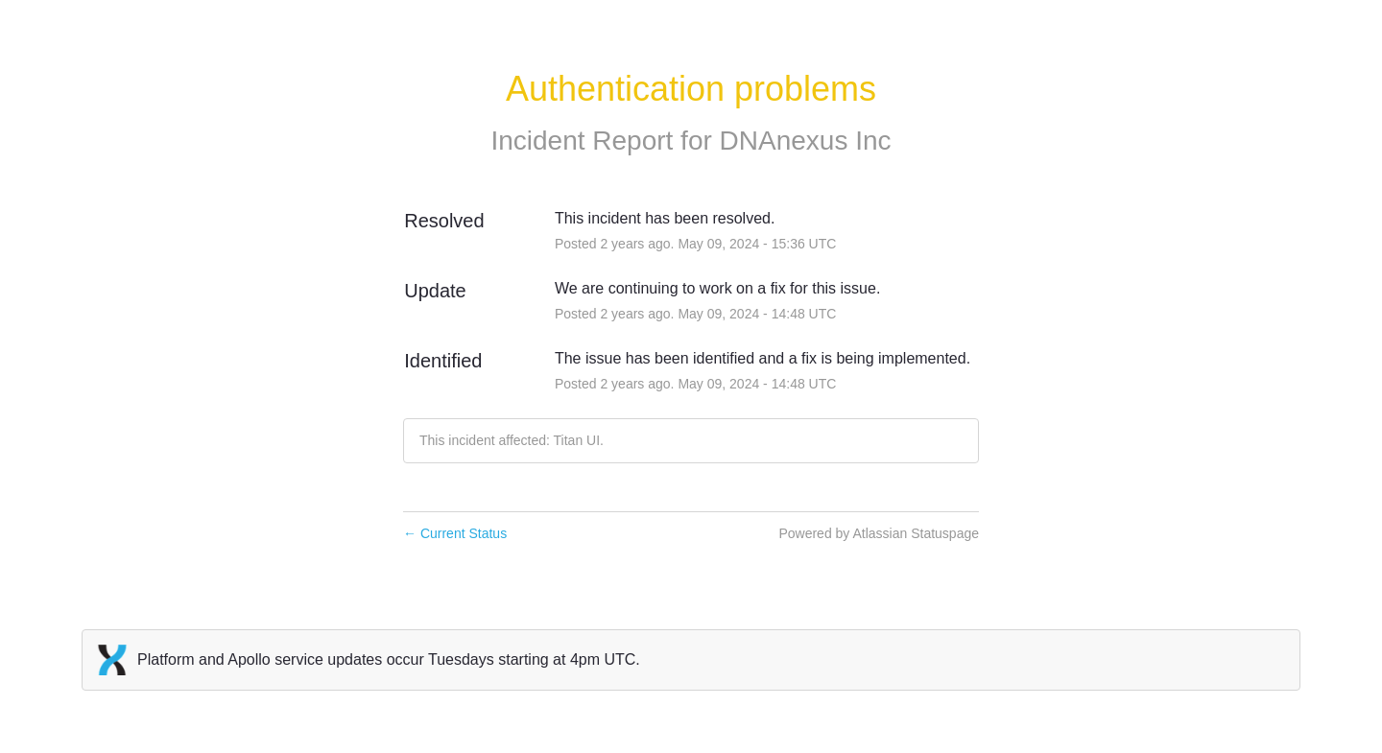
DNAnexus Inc (806, 140)
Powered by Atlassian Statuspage (878, 533)
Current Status (455, 533)
